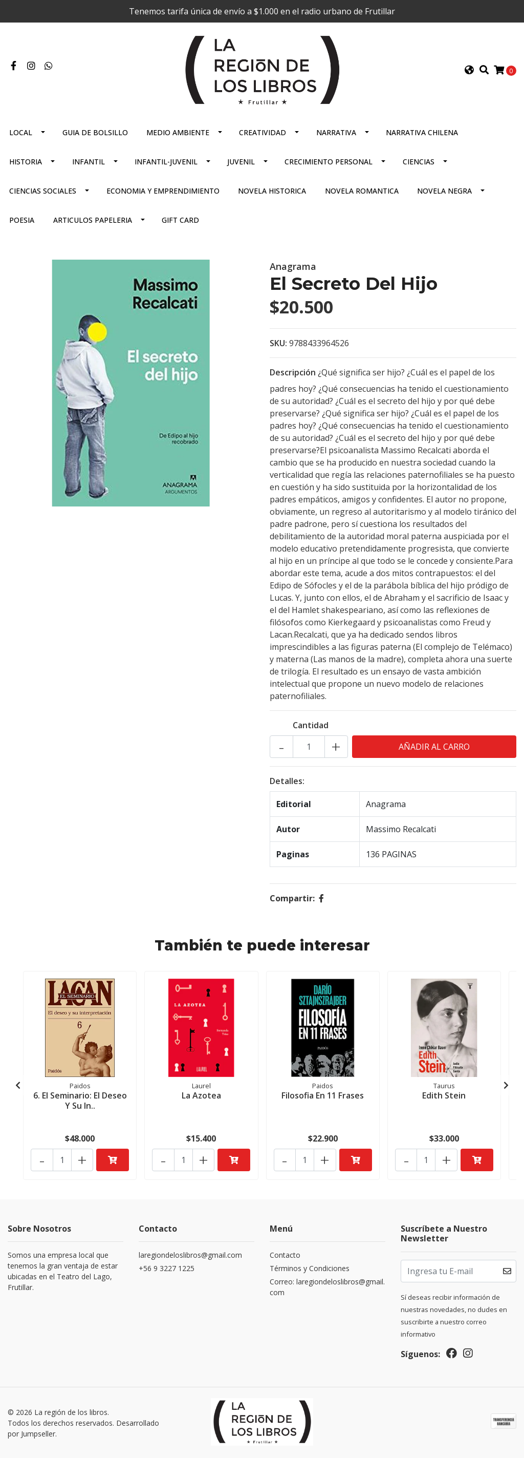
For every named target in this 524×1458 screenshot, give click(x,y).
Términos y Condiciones (310, 1270)
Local (20, 133)
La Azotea (201, 1096)
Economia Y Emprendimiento (163, 192)
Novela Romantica (362, 192)
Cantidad (311, 726)
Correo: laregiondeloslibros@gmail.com (327, 1288)
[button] (469, 71)
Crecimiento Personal (329, 163)
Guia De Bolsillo (95, 133)
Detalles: (287, 782)
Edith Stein (444, 1096)
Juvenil (241, 163)
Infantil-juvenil (166, 163)
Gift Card (180, 221)
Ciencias (418, 163)
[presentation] (18, 1086)
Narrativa (336, 133)
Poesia (21, 221)
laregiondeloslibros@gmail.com (190, 1256)
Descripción (293, 373)
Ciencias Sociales (42, 192)
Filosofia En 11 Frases (322, 1096)
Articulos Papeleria (92, 221)
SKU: (278, 344)
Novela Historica (272, 192)
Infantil (88, 163)
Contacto (285, 1256)
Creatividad (262, 133)
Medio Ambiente (177, 133)
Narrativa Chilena (422, 133)
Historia (25, 163)
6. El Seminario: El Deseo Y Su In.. (80, 1100)
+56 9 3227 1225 (166, 1270)
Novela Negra (444, 192)
